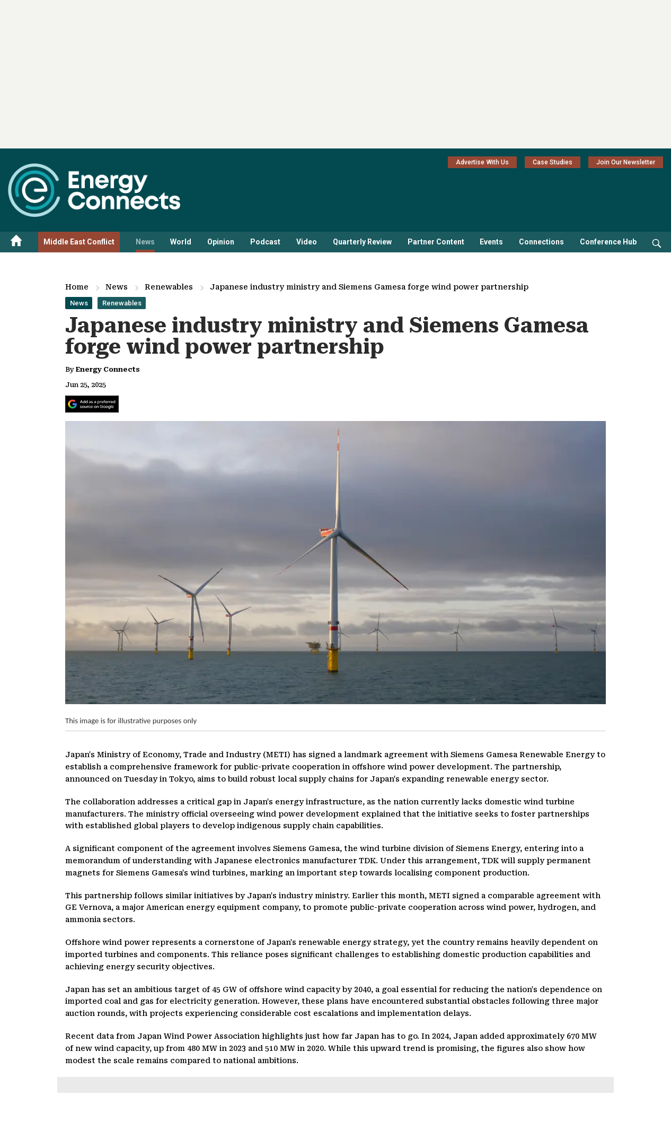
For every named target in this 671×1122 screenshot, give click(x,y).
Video (306, 242)
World (180, 242)
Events (491, 242)
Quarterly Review (362, 242)
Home (77, 287)
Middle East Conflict (78, 242)
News (145, 242)
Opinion (220, 242)
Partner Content (436, 242)
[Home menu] (16, 242)
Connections (541, 242)
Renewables (169, 287)
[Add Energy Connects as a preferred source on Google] (92, 404)
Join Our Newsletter (625, 162)
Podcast (265, 242)
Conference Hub (608, 242)
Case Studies (552, 162)
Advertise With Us (482, 162)
